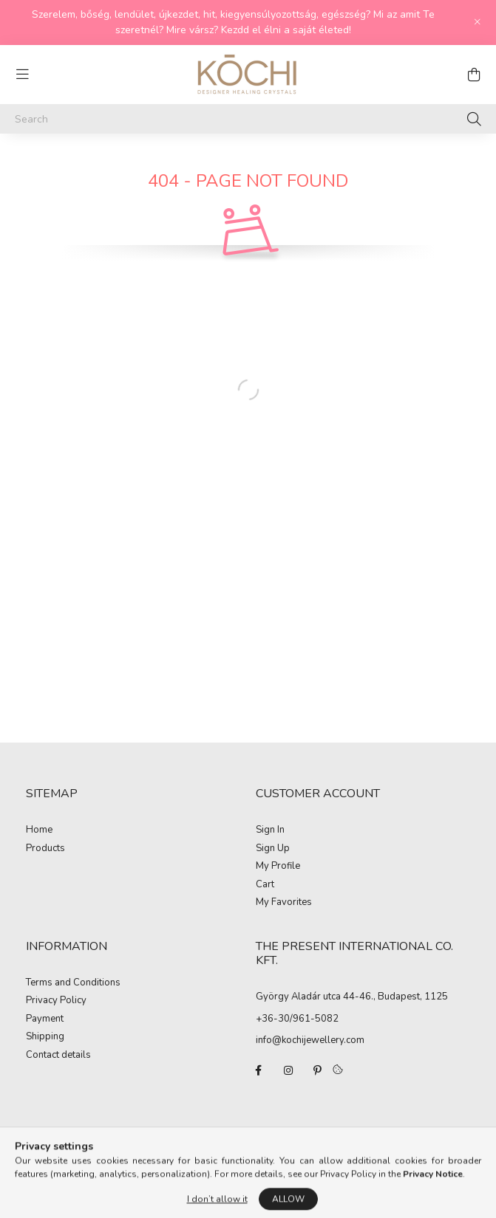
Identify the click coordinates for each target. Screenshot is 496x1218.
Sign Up (273, 849)
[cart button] (474, 74)
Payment (45, 1019)
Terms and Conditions (73, 983)
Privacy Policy (56, 1001)
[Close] (477, 22)
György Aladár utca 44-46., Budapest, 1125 (352, 996)
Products (45, 849)
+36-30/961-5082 (297, 1018)
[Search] (248, 119)
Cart (265, 885)
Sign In (270, 830)
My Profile (278, 867)
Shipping (45, 1037)
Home (39, 830)
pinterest (318, 1070)
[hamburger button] (22, 74)
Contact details (58, 1056)
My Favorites (284, 903)
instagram (288, 1070)
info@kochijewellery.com (310, 1040)
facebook (259, 1070)
